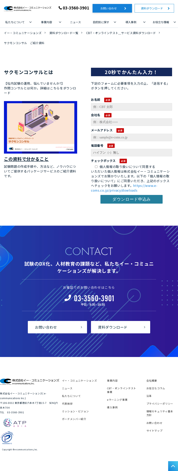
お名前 (95, 99)
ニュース (75, 22)
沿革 (149, 396)
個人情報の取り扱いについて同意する (125, 166)
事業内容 (46, 22)
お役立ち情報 (161, 22)
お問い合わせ (111, 8)
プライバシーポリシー (159, 403)
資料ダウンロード (153, 8)
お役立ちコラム (155, 388)
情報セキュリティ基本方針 (159, 413)
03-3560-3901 (76, 8)
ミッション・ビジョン (75, 411)
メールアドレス (101, 130)
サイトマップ (154, 430)
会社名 (95, 115)
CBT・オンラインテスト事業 (121, 390)
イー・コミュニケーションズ (22, 33)
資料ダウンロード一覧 (63, 33)
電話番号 (97, 145)
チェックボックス (103, 160)
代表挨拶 (67, 403)
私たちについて (15, 22)
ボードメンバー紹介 (74, 419)
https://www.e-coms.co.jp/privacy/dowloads (124, 188)
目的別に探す (101, 22)
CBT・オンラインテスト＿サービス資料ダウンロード (121, 33)
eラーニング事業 (117, 399)
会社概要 (151, 380)
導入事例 (130, 22)
